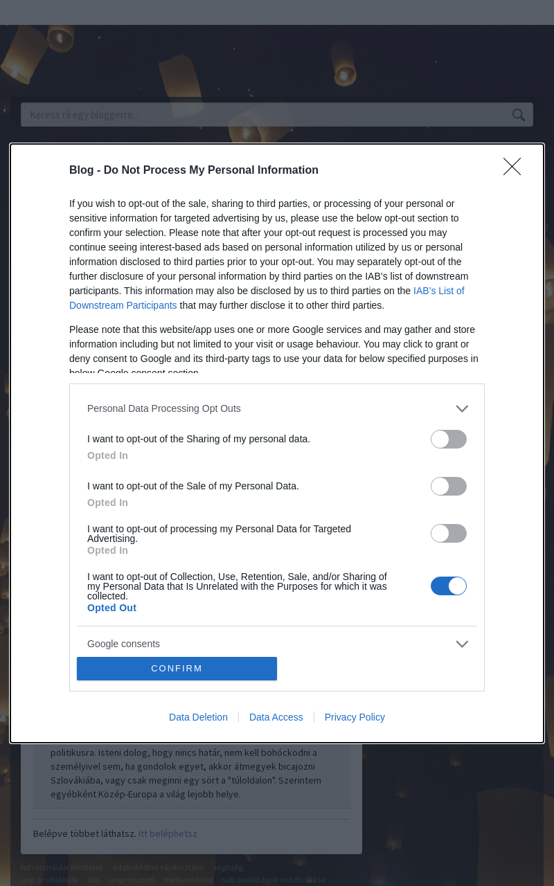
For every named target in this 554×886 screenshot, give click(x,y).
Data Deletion (198, 717)
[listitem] (277, 408)
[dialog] (277, 443)
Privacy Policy (355, 717)
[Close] (516, 171)
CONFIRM (177, 668)
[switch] (449, 439)
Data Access (276, 717)
